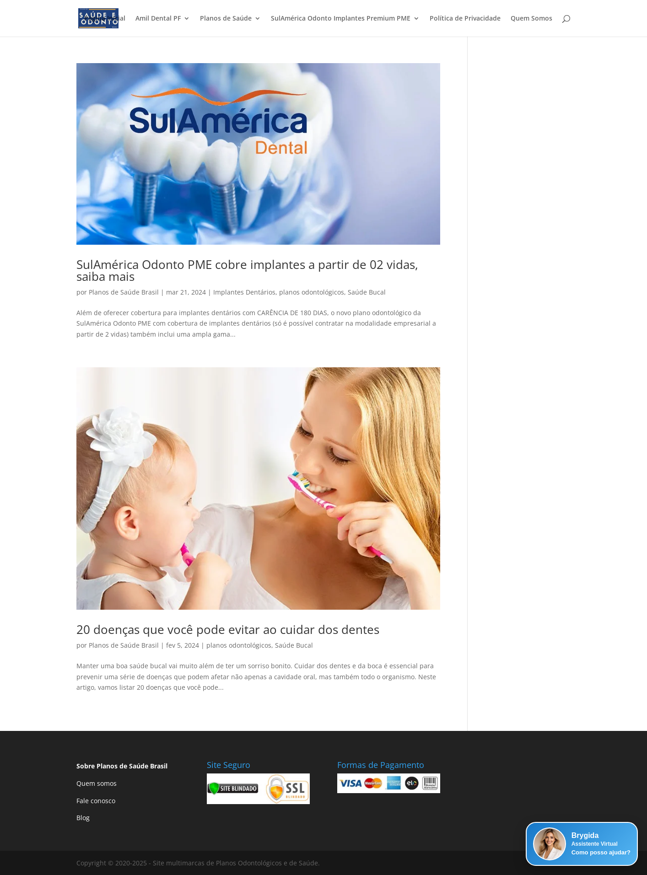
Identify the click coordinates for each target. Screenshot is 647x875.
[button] (582, 844)
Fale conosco (95, 800)
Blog (83, 817)
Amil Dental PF (158, 18)
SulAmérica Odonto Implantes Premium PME (340, 18)
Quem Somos (531, 18)
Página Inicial (104, 18)
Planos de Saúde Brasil (124, 292)
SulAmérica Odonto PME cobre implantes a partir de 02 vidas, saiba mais (247, 270)
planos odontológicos (311, 292)
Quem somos (96, 783)
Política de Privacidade (465, 18)
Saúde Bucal (367, 292)
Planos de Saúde (226, 18)
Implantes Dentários (244, 292)
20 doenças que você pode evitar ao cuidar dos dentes (227, 629)
